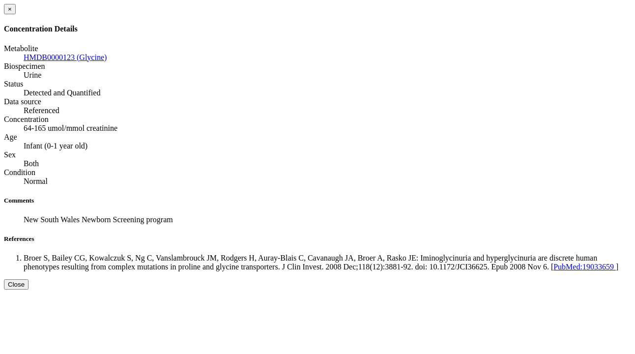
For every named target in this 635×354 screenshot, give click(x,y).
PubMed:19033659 (584, 267)
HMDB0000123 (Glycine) (65, 57)
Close (16, 284)
